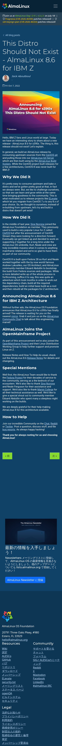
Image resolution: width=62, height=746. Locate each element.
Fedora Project (15, 377)
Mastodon (39, 675)
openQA (7, 693)
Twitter (9, 426)
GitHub (6, 659)
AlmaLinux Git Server (42, 157)
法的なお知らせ (11, 712)
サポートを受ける (43, 648)
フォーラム (39, 656)
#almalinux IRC (42, 686)
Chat (46, 423)
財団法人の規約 (11, 731)
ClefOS (6, 233)
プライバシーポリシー (15, 716)
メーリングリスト (12, 686)
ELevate (53, 198)
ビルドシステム (11, 697)
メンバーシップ (11, 675)
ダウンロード (10, 671)
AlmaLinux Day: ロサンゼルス (29, 15)
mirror (14, 316)
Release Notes (35, 358)
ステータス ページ (13, 689)
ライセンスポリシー (14, 724)
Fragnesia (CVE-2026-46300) (19, 18)
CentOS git (52, 155)
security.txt (9, 682)
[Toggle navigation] (55, 6)
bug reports (8, 429)
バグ (4, 663)
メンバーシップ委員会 (15, 743)
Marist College (45, 389)
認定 (4, 652)
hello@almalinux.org (15, 640)
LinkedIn (38, 682)
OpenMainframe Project (15, 343)
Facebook (39, 678)
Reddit (54, 423)
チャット (38, 652)
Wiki (4, 648)
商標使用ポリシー (12, 727)
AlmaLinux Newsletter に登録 (25, 580)
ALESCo (6, 656)
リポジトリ (8, 667)
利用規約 (7, 720)
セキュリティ (10, 701)
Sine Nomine (38, 224)
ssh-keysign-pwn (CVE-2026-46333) (20, 21)
